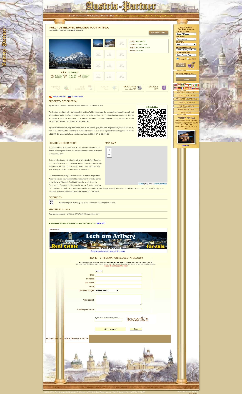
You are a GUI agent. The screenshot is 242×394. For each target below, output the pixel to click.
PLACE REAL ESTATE (186, 109)
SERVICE (124, 387)
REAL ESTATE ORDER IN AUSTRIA (107, 387)
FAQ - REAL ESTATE (186, 106)
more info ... (186, 145)
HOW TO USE (186, 113)
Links (57, 387)
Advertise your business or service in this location (108, 251)
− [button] (109, 155)
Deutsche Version (59, 96)
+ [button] (109, 150)
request (101, 223)
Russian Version (77, 96)
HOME (82, 387)
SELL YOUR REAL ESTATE (186, 96)
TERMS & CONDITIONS (186, 102)
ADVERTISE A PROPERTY (186, 92)
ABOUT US (89, 387)
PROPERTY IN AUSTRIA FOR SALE (141, 387)
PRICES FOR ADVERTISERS (186, 99)
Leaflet (141, 184)
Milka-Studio (193, 393)
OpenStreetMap (161, 184)
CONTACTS (159, 387)
